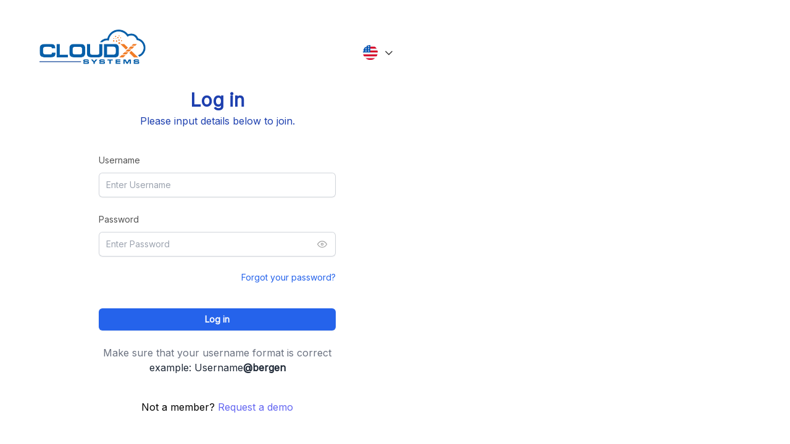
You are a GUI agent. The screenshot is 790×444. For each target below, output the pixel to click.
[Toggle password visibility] (322, 244)
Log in (217, 319)
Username (119, 160)
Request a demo (255, 407)
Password (119, 219)
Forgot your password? (288, 277)
